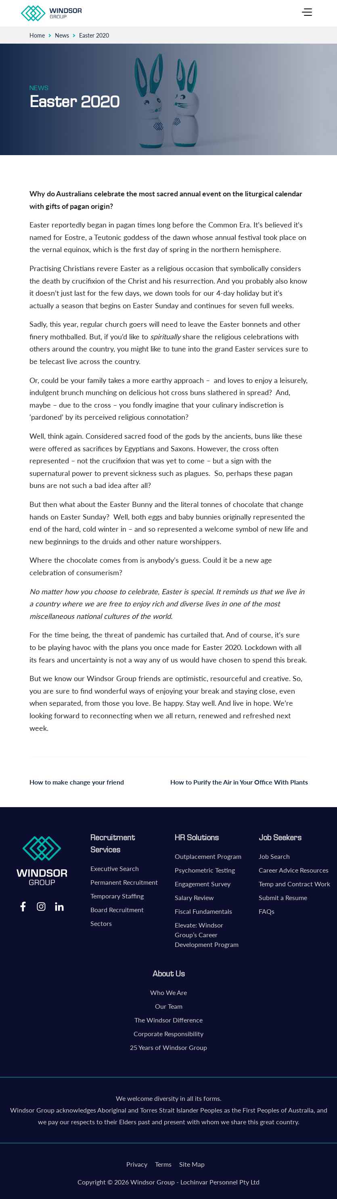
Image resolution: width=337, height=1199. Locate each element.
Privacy (136, 1164)
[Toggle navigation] (307, 13)
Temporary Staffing (117, 896)
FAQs (266, 911)
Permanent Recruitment (124, 882)
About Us (169, 973)
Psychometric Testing (205, 870)
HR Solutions (197, 837)
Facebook (23, 906)
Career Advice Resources (294, 870)
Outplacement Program (208, 856)
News (62, 35)
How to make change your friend (76, 782)
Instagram (41, 906)
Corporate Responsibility (168, 1033)
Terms (163, 1164)
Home (37, 35)
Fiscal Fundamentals (203, 911)
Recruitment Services (112, 843)
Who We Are (168, 992)
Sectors (101, 923)
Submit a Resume (283, 897)
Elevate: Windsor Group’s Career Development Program (207, 934)
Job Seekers (280, 837)
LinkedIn (59, 906)
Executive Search (114, 868)
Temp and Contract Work (294, 884)
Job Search (274, 856)
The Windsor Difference (168, 1020)
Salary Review (194, 897)
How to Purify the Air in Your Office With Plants (239, 782)
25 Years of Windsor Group (168, 1047)
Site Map (192, 1164)
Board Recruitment (117, 909)
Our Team (168, 1006)
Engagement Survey (202, 884)
